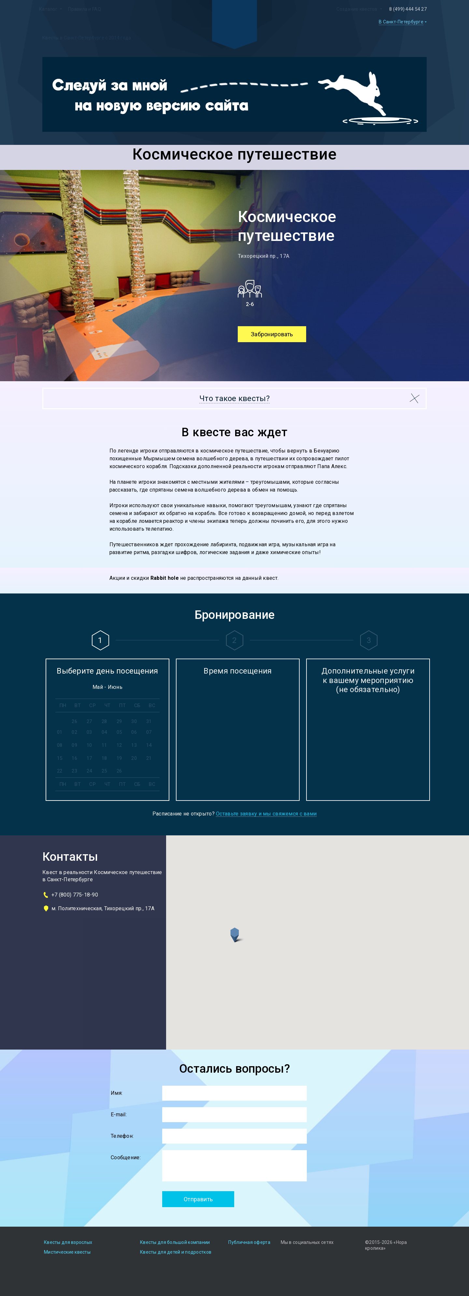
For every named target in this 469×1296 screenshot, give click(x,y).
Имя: (116, 1093)
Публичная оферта (249, 1242)
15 (60, 758)
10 (89, 745)
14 (149, 745)
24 (89, 771)
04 (104, 732)
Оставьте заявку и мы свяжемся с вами (266, 814)
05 (119, 732)
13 (134, 745)
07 (149, 732)
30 (134, 721)
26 (74, 721)
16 (74, 758)
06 (134, 732)
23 (74, 771)
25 (104, 771)
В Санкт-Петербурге (401, 21)
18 (104, 758)
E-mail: (119, 1114)
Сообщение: (126, 1157)
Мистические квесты (67, 1252)
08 (60, 745)
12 (119, 745)
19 (119, 758)
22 (60, 771)
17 (89, 758)
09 (74, 745)
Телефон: (122, 1136)
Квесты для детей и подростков (175, 1252)
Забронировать (272, 334)
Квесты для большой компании (175, 1242)
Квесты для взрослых (68, 1242)
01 (60, 732)
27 (89, 721)
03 (89, 732)
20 (134, 758)
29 (119, 721)
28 (104, 721)
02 (74, 732)
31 (149, 721)
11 (104, 745)
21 (149, 758)
